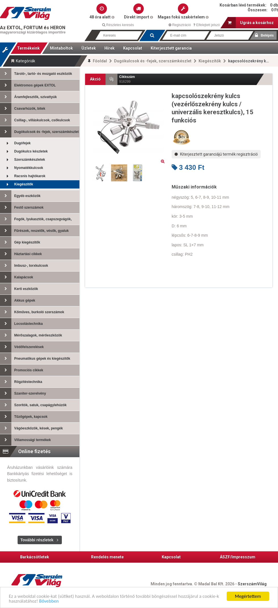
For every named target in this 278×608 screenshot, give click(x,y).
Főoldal (100, 61)
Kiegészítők (210, 61)
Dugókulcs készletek (24, 151)
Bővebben (49, 602)
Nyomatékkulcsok (21, 168)
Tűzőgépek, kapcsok (23, 416)
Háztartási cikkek (21, 254)
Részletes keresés (118, 25)
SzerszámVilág (252, 584)
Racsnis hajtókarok (22, 176)
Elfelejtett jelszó (206, 25)
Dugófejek (15, 143)
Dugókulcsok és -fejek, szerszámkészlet (152, 61)
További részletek (36, 540)
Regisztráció (180, 25)
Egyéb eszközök (20, 196)
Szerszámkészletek (22, 160)
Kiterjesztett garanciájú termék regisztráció (216, 154)
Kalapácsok (16, 277)
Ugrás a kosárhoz (251, 22)
